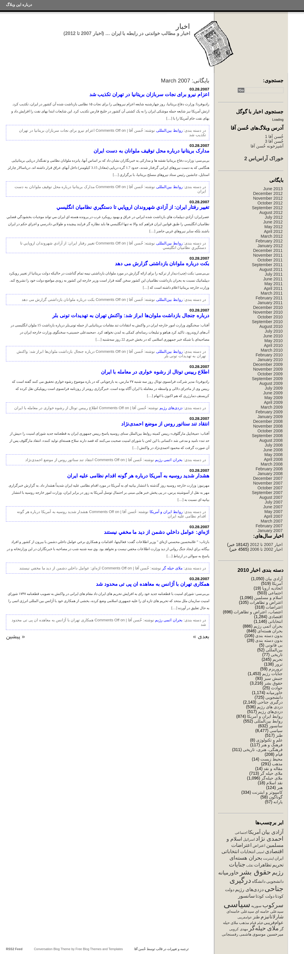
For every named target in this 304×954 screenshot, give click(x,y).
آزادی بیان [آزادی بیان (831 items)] (273, 832)
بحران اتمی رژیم (268, 626)
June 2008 (273, 449)
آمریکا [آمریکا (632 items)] (254, 832)
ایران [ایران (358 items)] (279, 858)
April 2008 (273, 459)
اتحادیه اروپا (272, 588)
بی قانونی (274, 645)
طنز (279, 735)
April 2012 (273, 231)
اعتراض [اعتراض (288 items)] (259, 845)
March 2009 (272, 407)
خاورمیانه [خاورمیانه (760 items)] (228, 873)
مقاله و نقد (273, 768)
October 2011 (270, 260)
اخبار (183, 26)
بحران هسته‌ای (270, 630)
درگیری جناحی (270, 702)
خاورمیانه (274, 692)
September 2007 (267, 492)
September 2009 (267, 378)
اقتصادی (275, 616)
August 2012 (271, 212)
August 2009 (271, 383)
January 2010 (270, 359)
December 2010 (268, 307)
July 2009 (274, 388)
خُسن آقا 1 (274, 136)
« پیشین (15, 636)
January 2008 (270, 473)
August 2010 (271, 326)
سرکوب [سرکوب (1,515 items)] (273, 904)
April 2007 (273, 516)
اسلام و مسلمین (268, 597)
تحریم (278, 659)
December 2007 (268, 478)
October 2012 (270, 203)
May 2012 (274, 226)
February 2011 (269, 298)
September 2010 (267, 321)
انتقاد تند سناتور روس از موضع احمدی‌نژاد (165, 424)
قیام (279, 754)
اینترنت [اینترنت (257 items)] (268, 858)
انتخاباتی (275, 621)
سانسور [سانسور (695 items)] (246, 896)
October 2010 (270, 317)
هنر (280, 787)
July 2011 (274, 274)
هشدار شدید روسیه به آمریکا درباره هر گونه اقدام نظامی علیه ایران (138, 476)
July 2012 (274, 217)
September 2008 (267, 435)
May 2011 (274, 283)
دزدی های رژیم (270, 706)
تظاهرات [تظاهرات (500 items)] (262, 864)
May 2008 (274, 454)
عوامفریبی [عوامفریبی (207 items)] (245, 917)
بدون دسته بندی (269, 635)
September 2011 (267, 264)
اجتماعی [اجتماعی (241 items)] (241, 833)
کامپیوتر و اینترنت (267, 792)
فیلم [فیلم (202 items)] (260, 923)
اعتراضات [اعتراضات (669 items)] (241, 845)
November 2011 (268, 255)
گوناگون (276, 797)
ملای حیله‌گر (272, 778)
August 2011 (271, 269)
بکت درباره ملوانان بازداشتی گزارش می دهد (162, 263)
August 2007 (271, 497)
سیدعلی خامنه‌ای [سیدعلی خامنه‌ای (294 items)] (240, 911)
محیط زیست (271, 759)
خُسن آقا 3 (274, 141)
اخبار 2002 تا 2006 (266, 549)
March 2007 (272, 521)
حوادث (277, 687)
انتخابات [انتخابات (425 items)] (247, 851)
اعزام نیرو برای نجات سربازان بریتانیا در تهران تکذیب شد (149, 94)
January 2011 (270, 302)
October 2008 (270, 430)
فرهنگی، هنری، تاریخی (263, 749)
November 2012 (268, 198)
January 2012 (270, 245)
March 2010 (272, 350)
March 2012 (272, 236)
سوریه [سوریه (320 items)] (256, 906)
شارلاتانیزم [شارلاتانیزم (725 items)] (272, 917)
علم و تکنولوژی (269, 740)
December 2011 (268, 250)
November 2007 (268, 483)
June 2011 (273, 279)
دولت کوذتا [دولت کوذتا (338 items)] (265, 896)
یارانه (278, 801)
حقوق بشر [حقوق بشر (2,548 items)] (255, 872)
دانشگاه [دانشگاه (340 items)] (258, 881)
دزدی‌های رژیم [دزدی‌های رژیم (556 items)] (249, 889)
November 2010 (268, 312)
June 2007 (273, 506)
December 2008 (268, 421)
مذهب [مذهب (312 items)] (244, 922)
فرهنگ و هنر (272, 744)
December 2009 (268, 364)
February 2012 (269, 241)
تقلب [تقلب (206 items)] (249, 865)
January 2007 (270, 530)
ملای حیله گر (271, 773)
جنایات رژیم (272, 673)
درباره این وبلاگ (19, 4)
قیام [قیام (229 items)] (253, 923)
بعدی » (201, 636)
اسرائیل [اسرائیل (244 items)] (249, 839)
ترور (279, 664)
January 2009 (270, 416)
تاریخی (277, 654)
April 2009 (273, 402)
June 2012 (273, 222)
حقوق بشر (273, 683)
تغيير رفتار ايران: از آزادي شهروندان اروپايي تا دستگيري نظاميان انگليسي (132, 207)
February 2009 (269, 411)
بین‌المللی (274, 649)
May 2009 (274, 397)
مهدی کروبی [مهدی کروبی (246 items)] (238, 929)
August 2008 (271, 440)
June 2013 (273, 188)
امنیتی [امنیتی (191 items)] (260, 852)
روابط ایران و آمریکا (265, 716)
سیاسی (276, 730)
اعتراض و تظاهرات (266, 602)
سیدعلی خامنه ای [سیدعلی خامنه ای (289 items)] (269, 911)
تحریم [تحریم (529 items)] (278, 864)
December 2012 (268, 193)
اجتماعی (275, 593)
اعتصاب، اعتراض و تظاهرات (258, 611)
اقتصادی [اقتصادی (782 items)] (274, 851)
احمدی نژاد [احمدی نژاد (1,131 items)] (270, 838)
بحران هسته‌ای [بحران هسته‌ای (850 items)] (245, 858)
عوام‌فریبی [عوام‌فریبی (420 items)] (274, 922)
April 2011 (273, 288)
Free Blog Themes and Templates (99, 949)
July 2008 (274, 445)
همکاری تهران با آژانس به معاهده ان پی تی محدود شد (152, 584)
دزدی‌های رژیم (270, 711)
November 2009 (268, 369)
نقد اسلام (274, 782)
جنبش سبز (273, 678)
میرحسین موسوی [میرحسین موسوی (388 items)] (268, 934)
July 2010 (274, 331)
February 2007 (269, 525)
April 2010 (273, 345)
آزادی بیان (274, 578)
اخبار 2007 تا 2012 (266, 544)
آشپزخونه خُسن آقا (267, 146)
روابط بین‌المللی (268, 721)
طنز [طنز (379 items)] (256, 917)
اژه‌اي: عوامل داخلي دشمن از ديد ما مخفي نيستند (156, 532)
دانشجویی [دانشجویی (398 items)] (275, 881)
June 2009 (273, 393)
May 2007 (274, 511)
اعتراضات (274, 607)
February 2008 (269, 468)
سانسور (276, 725)
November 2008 (268, 426)
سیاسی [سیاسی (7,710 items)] (237, 904)
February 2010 (269, 355)
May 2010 (274, 340)
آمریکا (277, 583)
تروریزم (276, 668)
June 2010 (273, 336)
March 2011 (272, 293)
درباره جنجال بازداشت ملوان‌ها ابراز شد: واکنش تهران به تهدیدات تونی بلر (130, 315)
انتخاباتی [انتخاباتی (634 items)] (230, 851)
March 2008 (272, 464)
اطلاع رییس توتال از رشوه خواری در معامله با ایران (155, 372)
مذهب (277, 763)
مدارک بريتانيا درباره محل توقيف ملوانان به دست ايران (151, 151)
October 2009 (270, 374)
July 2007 (274, 502)
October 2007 (270, 487)
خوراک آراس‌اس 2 (264, 158)
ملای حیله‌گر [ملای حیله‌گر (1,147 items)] (264, 928)
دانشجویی (274, 697)
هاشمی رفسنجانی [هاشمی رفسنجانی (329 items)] (236, 934)
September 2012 (267, 207)
